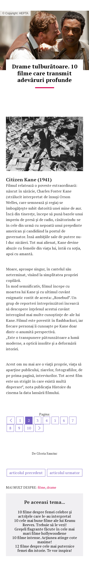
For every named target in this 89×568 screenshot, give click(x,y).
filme (41, 487)
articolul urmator (65, 472)
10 (29, 428)
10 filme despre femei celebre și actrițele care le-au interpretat (45, 514)
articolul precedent (26, 472)
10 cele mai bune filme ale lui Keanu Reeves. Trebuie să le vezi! (44, 522)
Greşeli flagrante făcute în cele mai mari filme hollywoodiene (44, 531)
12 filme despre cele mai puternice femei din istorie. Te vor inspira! (44, 548)
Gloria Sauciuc (47, 453)
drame (51, 487)
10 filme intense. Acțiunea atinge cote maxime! (44, 539)
